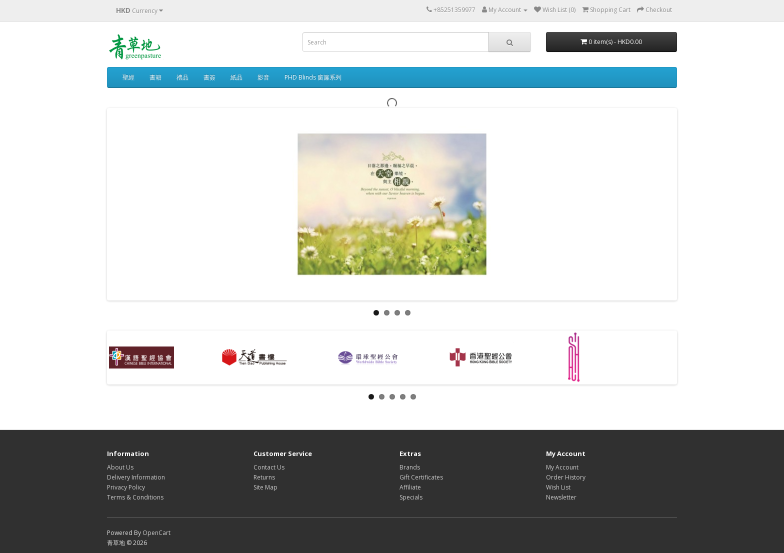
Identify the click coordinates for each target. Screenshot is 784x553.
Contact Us (269, 467)
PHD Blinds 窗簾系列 (313, 77)
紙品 (236, 77)
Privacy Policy (126, 487)
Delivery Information (136, 477)
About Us (120, 467)
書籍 (156, 77)
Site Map (266, 487)
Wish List (558, 487)
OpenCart (156, 532)
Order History (566, 477)
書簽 (210, 77)
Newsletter (561, 497)
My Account (562, 467)
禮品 (182, 77)
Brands (410, 467)
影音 (264, 77)
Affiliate (410, 487)
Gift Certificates (421, 477)
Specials (411, 497)
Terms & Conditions (135, 497)
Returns (264, 477)
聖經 (128, 77)
